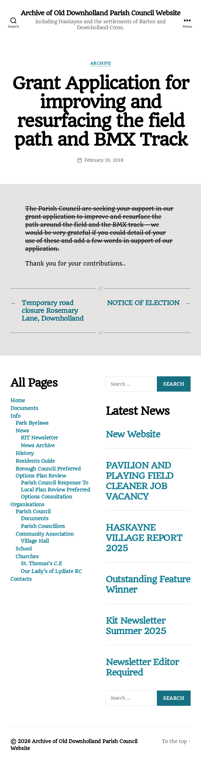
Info (15, 416)
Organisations (27, 505)
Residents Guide (35, 461)
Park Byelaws (32, 423)
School (23, 549)
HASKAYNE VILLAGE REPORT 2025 (144, 537)
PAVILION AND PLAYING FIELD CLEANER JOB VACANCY (139, 481)
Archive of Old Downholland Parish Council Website (100, 13)
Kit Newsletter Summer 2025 (136, 625)
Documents (24, 408)
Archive (100, 63)
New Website (133, 434)
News (22, 431)
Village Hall (35, 541)
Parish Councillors (43, 526)
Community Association (44, 534)
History (25, 453)
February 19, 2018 (103, 160)
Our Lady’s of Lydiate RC (51, 571)
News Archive (38, 446)
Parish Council (33, 512)
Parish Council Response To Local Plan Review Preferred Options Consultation (55, 490)
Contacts (21, 579)
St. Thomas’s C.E (41, 564)
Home (17, 400)
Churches (27, 557)
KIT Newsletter (39, 438)
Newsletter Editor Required (142, 667)
